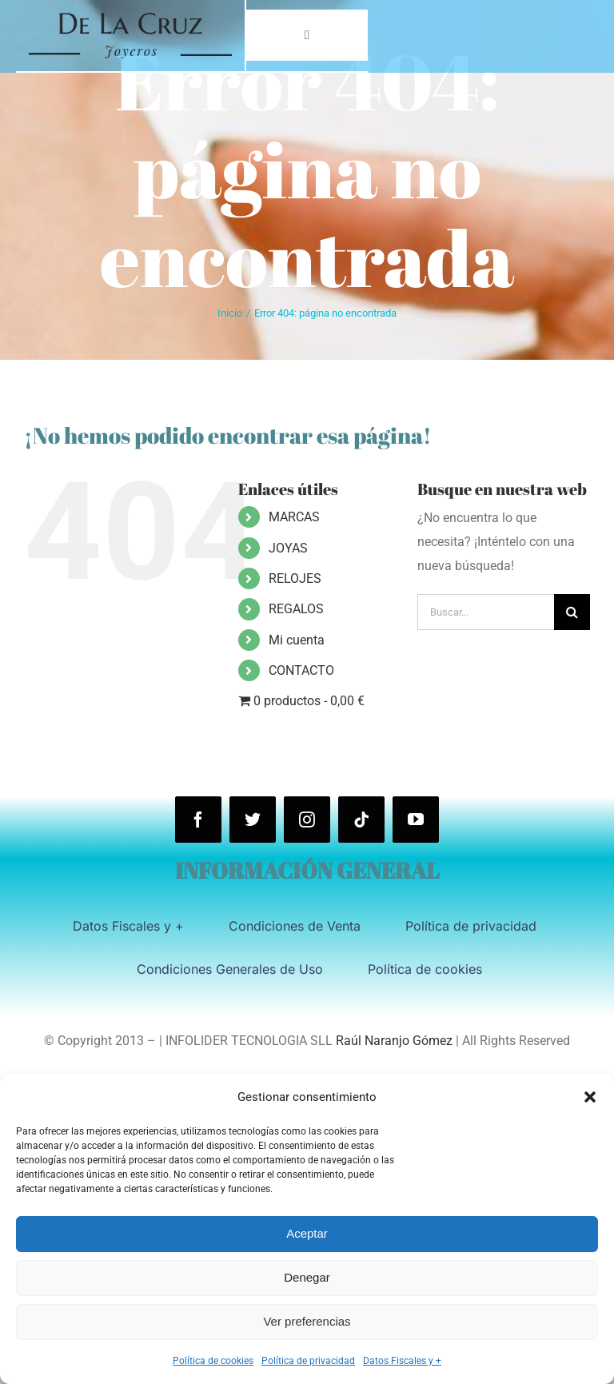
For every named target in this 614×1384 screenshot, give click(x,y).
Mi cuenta (297, 640)
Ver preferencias (306, 1321)
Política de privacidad (308, 1360)
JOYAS (288, 548)
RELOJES (295, 578)
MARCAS (294, 516)
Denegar (307, 1277)
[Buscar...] (485, 612)
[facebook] (198, 819)
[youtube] (416, 819)
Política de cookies (213, 1360)
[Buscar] (572, 612)
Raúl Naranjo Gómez (394, 1040)
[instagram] (307, 819)
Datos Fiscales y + (402, 1360)
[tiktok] (361, 819)
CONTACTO (301, 670)
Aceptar (307, 1233)
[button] (590, 1097)
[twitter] (252, 819)
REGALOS (296, 608)
